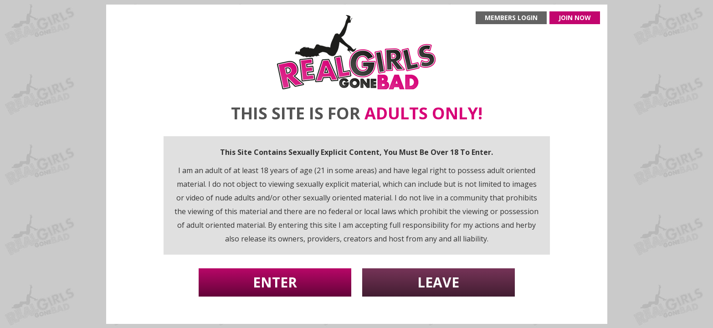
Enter (275, 282)
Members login (511, 17)
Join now (575, 17)
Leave (438, 282)
